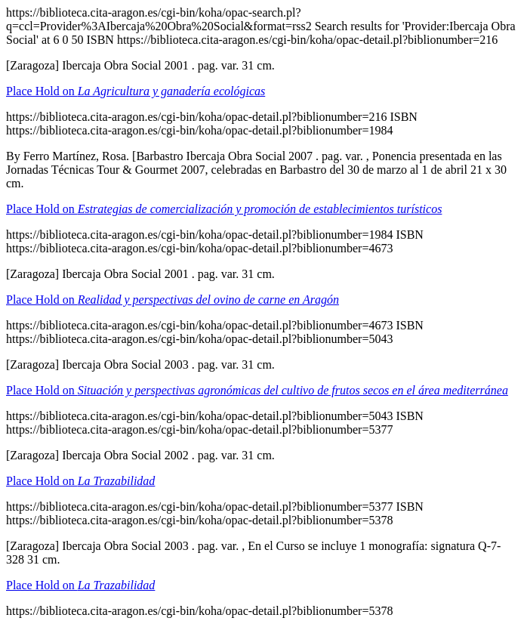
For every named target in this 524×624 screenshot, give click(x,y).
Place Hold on (135, 91)
